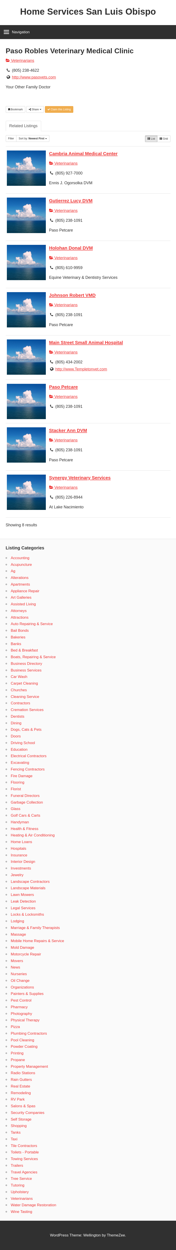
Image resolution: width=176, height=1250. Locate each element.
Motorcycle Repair (26, 954)
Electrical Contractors (29, 756)
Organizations (22, 987)
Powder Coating (24, 1046)
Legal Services (23, 908)
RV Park (18, 1099)
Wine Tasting (21, 1212)
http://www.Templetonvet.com (81, 369)
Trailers (17, 1165)
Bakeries (18, 637)
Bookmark (15, 109)
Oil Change (20, 981)
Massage (18, 934)
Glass (15, 809)
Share (35, 109)
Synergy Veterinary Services (80, 477)
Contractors (20, 703)
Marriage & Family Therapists (35, 928)
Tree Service (21, 1179)
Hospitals (18, 848)
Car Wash (19, 677)
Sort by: (33, 138)
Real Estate (20, 1086)
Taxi (14, 1139)
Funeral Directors (25, 796)
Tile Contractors (24, 1146)
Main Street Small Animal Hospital (86, 342)
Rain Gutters (21, 1080)
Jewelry (17, 875)
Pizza (15, 1027)
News (15, 967)
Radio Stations (23, 1073)
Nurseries (19, 974)
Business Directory (26, 664)
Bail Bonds (20, 630)
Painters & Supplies (27, 994)
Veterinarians (20, 60)
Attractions (20, 617)
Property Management (29, 1066)
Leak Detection (23, 901)
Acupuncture (21, 565)
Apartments (20, 584)
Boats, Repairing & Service (33, 657)
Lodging (17, 921)
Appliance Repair (25, 591)
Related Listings (23, 126)
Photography (21, 1014)
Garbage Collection (27, 802)
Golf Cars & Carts (25, 815)
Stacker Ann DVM (68, 430)
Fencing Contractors (28, 769)
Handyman (20, 822)
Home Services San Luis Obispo (88, 11)
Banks (16, 644)
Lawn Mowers (22, 895)
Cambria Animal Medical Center (83, 153)
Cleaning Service (25, 697)
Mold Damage (22, 947)
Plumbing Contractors (29, 1033)
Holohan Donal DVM (71, 247)
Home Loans (21, 842)
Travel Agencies (24, 1172)
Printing (17, 1053)
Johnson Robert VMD (72, 295)
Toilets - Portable (25, 1152)
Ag (13, 571)
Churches (19, 690)
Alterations (20, 578)
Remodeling (21, 1093)
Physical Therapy (25, 1020)
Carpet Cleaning (24, 683)
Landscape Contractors (30, 882)
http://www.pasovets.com (34, 77)
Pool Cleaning (22, 1040)
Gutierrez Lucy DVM (71, 200)
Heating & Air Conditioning (33, 835)
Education (19, 749)
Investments (21, 868)
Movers (17, 961)
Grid (164, 138)
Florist (16, 789)
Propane (18, 1060)
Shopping (19, 1126)
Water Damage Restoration (33, 1205)
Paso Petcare (63, 386)
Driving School (23, 743)
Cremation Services (27, 710)
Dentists (17, 716)
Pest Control (21, 1000)
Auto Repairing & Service (32, 624)
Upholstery (20, 1192)
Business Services (26, 670)
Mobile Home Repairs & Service (37, 941)
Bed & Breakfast (24, 650)
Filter (11, 138)
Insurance (19, 855)
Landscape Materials (28, 888)
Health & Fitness (25, 829)
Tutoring (18, 1185)
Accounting (20, 558)
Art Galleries (21, 597)
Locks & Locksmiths (27, 914)
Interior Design (23, 862)
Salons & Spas (23, 1106)
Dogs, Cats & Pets (26, 729)
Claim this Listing (59, 109)
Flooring (17, 782)
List (151, 138)
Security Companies (27, 1113)
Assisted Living (23, 604)
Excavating (20, 763)
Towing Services (24, 1159)
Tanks (16, 1132)
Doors (16, 736)
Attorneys (19, 611)
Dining (16, 723)
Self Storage (21, 1119)
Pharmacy (19, 1007)
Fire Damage (22, 776)
